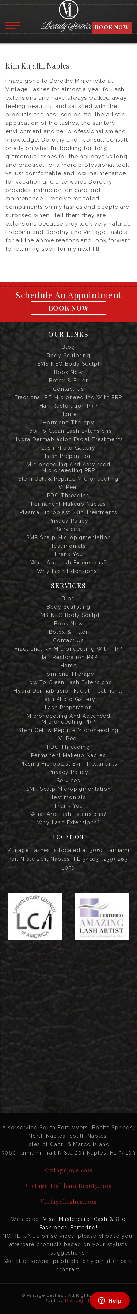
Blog (68, 347)
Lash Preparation (68, 456)
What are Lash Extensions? (68, 563)
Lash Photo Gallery (68, 448)
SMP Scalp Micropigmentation (68, 537)
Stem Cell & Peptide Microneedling (68, 479)
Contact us (68, 389)
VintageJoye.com (68, 1170)
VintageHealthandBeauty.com (68, 1186)
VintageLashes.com (68, 1201)
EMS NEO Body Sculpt (68, 364)
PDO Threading (68, 495)
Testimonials (68, 546)
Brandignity (79, 1300)
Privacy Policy (69, 521)
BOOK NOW (112, 27)
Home (68, 414)
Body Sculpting (69, 355)
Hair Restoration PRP (68, 406)
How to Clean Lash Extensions (68, 431)
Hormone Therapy (68, 422)
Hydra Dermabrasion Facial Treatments (68, 439)
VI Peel (68, 487)
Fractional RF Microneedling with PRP (68, 397)
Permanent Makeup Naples (68, 504)
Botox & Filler (68, 381)
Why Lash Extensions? (68, 571)
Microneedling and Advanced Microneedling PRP (68, 467)
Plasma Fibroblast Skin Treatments (68, 512)
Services (68, 529)
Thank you (68, 554)
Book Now (69, 308)
